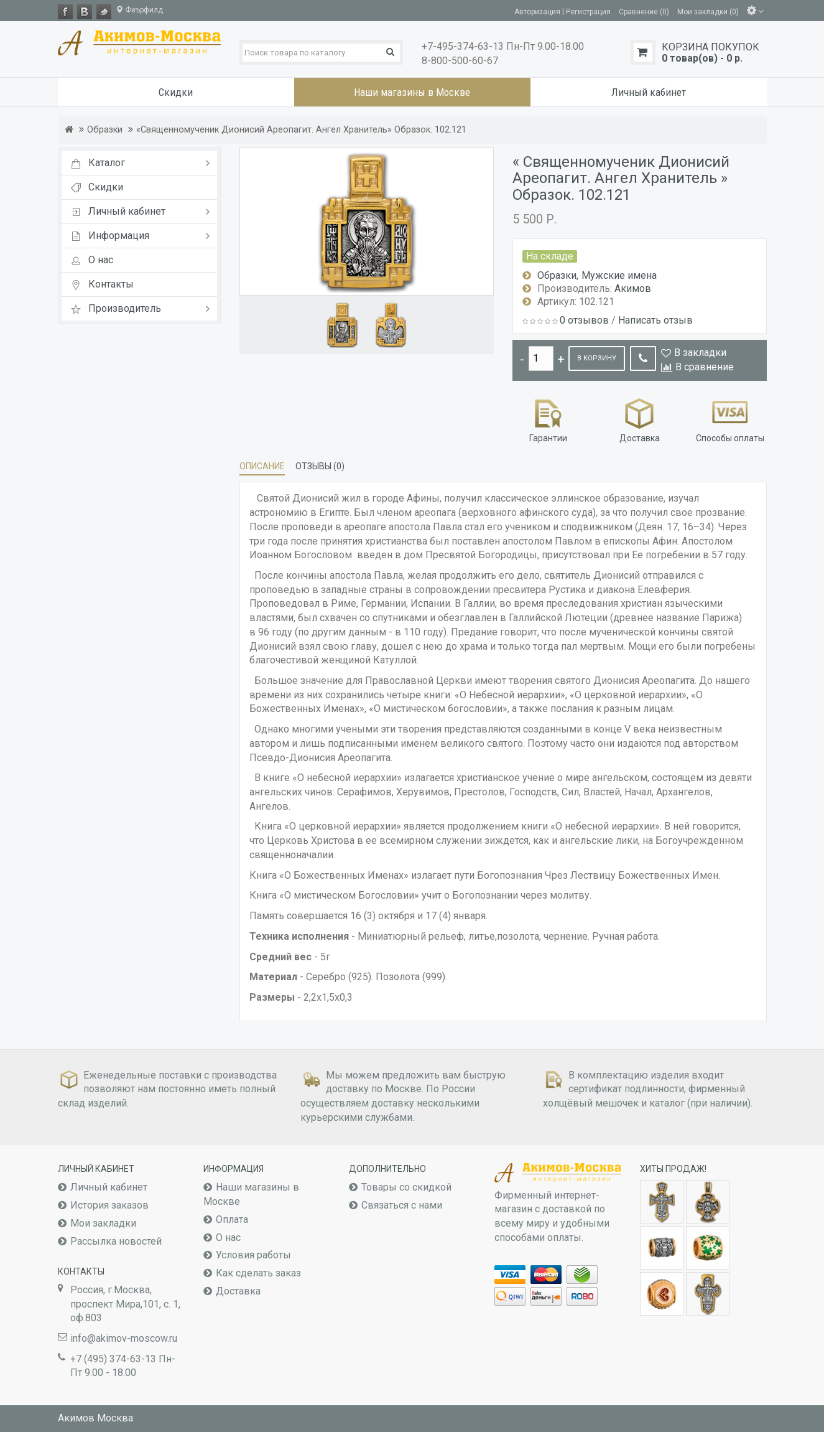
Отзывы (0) (320, 466)
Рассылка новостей (116, 1241)
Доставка (639, 419)
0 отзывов (584, 320)
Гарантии (548, 419)
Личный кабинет (108, 1187)
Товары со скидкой (406, 1187)
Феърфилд (139, 10)
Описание (262, 466)
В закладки (700, 352)
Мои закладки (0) (708, 11)
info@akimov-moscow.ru (123, 1338)
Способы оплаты (730, 419)
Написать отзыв (655, 320)
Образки (105, 129)
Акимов (632, 288)
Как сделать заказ (258, 1273)
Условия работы (253, 1255)
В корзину (596, 358)
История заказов (109, 1205)
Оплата (232, 1219)
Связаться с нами (401, 1205)
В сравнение (704, 367)
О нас (228, 1237)
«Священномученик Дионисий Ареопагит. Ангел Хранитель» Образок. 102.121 (301, 129)
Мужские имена (619, 275)
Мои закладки (103, 1223)
